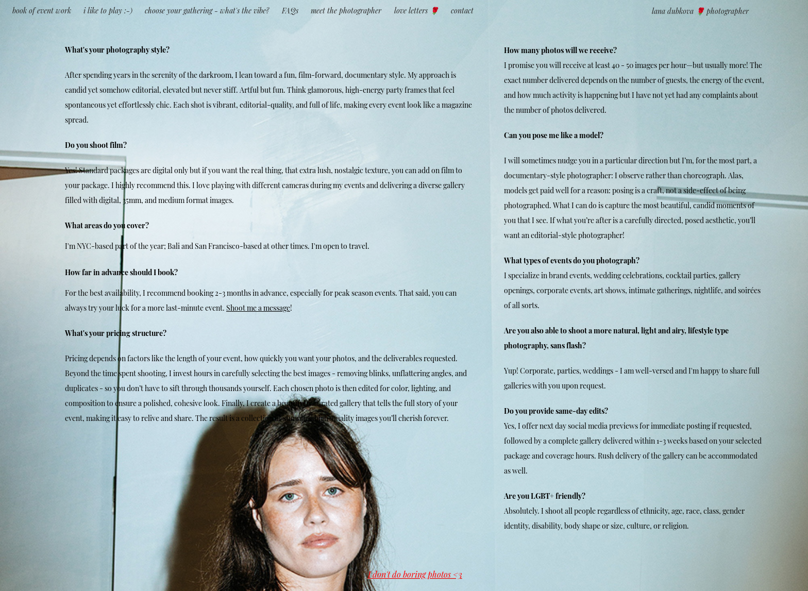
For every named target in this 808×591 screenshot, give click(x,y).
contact (462, 10)
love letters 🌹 (416, 10)
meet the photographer (346, 10)
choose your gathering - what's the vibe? (207, 10)
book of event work (41, 10)
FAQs (290, 10)
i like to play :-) (107, 10)
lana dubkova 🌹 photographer (700, 10)
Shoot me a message (258, 307)
